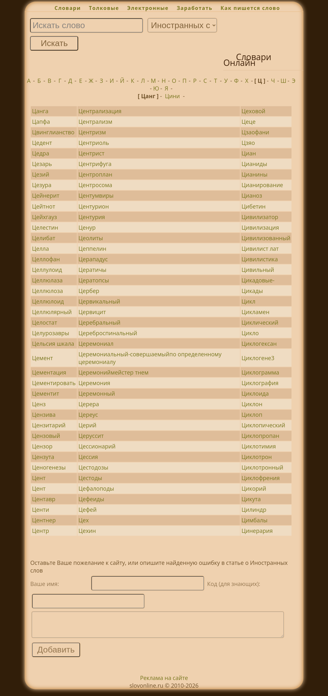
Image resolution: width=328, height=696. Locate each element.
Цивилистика (260, 259)
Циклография (260, 383)
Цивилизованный (266, 238)
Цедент (42, 142)
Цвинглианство (53, 132)
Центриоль (93, 142)
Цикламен (255, 312)
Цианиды (254, 164)
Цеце (249, 121)
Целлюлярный (52, 312)
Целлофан (46, 259)
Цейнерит (45, 195)
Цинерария (257, 530)
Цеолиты (90, 238)
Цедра (40, 153)
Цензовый (46, 435)
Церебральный (99, 322)
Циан (249, 153)
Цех (83, 520)
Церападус (93, 259)
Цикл (248, 301)
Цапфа (41, 121)
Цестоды (90, 478)
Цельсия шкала (53, 343)
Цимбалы (254, 520)
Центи (40, 509)
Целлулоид (47, 269)
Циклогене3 (258, 358)
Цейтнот (43, 206)
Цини (172, 96)
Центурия (91, 217)
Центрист (91, 153)
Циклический (260, 322)
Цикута (251, 499)
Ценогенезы (49, 467)
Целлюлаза (47, 280)
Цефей (87, 509)
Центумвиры (96, 195)
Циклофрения (261, 478)
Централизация (99, 111)
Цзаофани (255, 132)
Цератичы (92, 269)
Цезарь (42, 164)
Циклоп (252, 414)
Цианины (254, 174)
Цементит (45, 393)
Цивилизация (260, 227)
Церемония (94, 383)
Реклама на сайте (164, 682)
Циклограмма (260, 372)
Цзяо (248, 142)
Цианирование (262, 185)
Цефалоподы (96, 488)
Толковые (104, 8)
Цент (38, 478)
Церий (87, 425)
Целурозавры (50, 333)
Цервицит (92, 312)
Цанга (40, 111)
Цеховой (254, 111)
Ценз (39, 404)
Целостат (44, 322)
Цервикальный (99, 301)
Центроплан (95, 174)
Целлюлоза (47, 291)
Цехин (87, 530)
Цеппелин (92, 248)
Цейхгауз (44, 217)
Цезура (42, 185)
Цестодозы (93, 467)
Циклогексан (259, 343)
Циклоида (255, 393)
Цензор (42, 446)
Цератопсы (93, 280)
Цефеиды (91, 499)
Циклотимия (259, 446)
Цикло (250, 333)
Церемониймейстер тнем (113, 372)
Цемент (42, 358)
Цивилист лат (260, 248)
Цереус (88, 414)
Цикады (252, 291)
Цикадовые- (258, 280)
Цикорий (254, 488)
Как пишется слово (250, 8)
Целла (40, 248)
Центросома (95, 185)
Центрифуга (94, 164)
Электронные (148, 8)
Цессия (88, 457)
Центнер (44, 520)
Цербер (88, 291)
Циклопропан (260, 435)
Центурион (93, 206)
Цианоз (252, 195)
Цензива (44, 414)
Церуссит (91, 435)
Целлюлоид (48, 301)
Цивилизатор (260, 217)
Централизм (95, 121)
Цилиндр (254, 509)
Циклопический (263, 425)
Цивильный (258, 269)
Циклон (252, 404)
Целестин (45, 227)
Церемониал (95, 343)
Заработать (195, 8)
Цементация (49, 372)
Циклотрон (257, 457)
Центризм (92, 132)
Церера (88, 404)
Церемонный (96, 393)
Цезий (40, 174)
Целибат (43, 238)
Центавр (43, 499)
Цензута (43, 457)
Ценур (87, 227)
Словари (67, 8)
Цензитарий (49, 425)
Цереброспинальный (107, 333)
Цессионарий (97, 446)
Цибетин (254, 206)
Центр (40, 530)
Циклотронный (262, 467)
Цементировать (54, 383)
